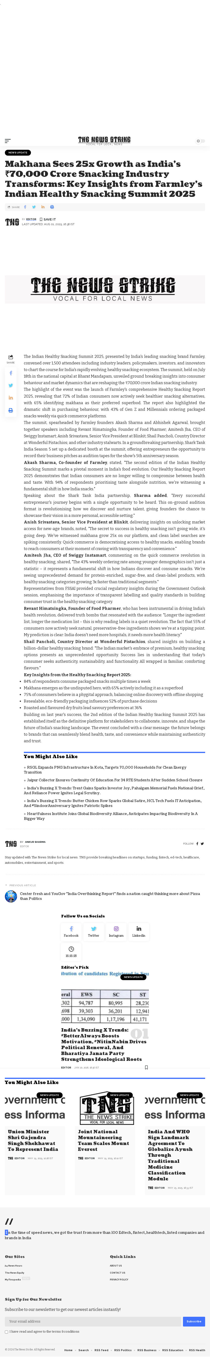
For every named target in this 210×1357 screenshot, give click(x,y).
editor (31, 219)
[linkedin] (139, 932)
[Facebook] (197, 844)
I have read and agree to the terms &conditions (44, 1332)
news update (18, 152)
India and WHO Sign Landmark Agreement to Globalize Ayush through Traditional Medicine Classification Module (170, 1156)
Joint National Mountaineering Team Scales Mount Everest (103, 1141)
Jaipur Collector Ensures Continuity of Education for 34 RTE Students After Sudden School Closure (114, 780)
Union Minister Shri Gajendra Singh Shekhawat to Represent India (33, 1141)
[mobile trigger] (9, 141)
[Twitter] (94, 932)
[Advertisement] (105, 71)
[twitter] (202, 844)
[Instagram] (116, 932)
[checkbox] (6, 1332)
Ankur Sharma (35, 842)
